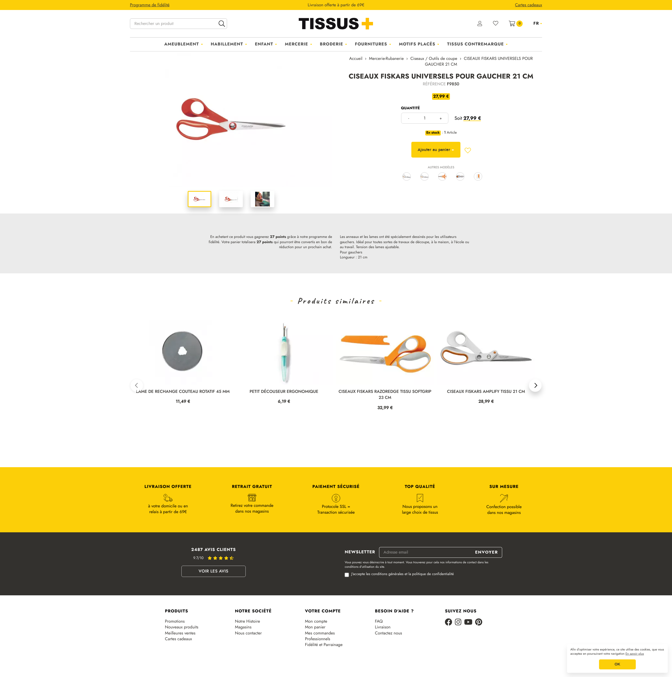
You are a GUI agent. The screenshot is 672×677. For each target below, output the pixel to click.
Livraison (382, 627)
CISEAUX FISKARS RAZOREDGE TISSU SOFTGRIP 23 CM (385, 395)
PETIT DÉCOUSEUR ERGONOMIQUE (284, 392)
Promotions (175, 621)
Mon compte (316, 621)
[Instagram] (458, 622)
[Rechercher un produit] (178, 23)
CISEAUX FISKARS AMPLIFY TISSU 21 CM (486, 392)
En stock (433, 133)
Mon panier (315, 627)
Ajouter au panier (436, 150)
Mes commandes (320, 633)
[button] (136, 385)
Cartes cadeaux (178, 639)
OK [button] (617, 664)
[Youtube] (468, 622)
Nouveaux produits (181, 627)
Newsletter (360, 552)
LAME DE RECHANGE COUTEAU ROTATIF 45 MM (182, 392)
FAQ (379, 621)
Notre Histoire (247, 621)
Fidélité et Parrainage (324, 645)
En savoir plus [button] (635, 654)
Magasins (243, 627)
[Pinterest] (478, 622)
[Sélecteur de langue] (537, 23)
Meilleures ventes (180, 633)
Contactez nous (388, 633)
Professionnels (317, 639)
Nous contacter (248, 633)
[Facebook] (448, 622)
